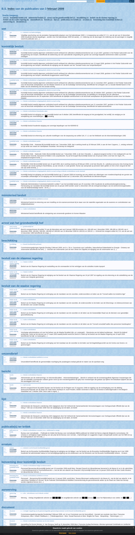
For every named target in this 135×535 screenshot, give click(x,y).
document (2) (21, 22)
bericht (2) (48, 20)
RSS (107, 1)
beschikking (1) (82, 18)
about (112, 1)
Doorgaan (62, 533)
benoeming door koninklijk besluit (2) (107, 20)
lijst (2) (56, 20)
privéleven (100, 1)
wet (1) (5, 18)
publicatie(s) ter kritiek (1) (71, 20)
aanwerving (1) (9, 22)
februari (52, 8)
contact (126, 1)
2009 (61, 8)
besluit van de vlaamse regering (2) (103, 18)
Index (11, 8)
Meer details (72, 533)
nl (131, 1)
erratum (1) (87, 20)
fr (133, 1)
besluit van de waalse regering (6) (16, 20)
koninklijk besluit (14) (18, 18)
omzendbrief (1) (36, 20)
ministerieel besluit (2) (37, 18)
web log (118, 1)
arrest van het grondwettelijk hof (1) (61, 18)
